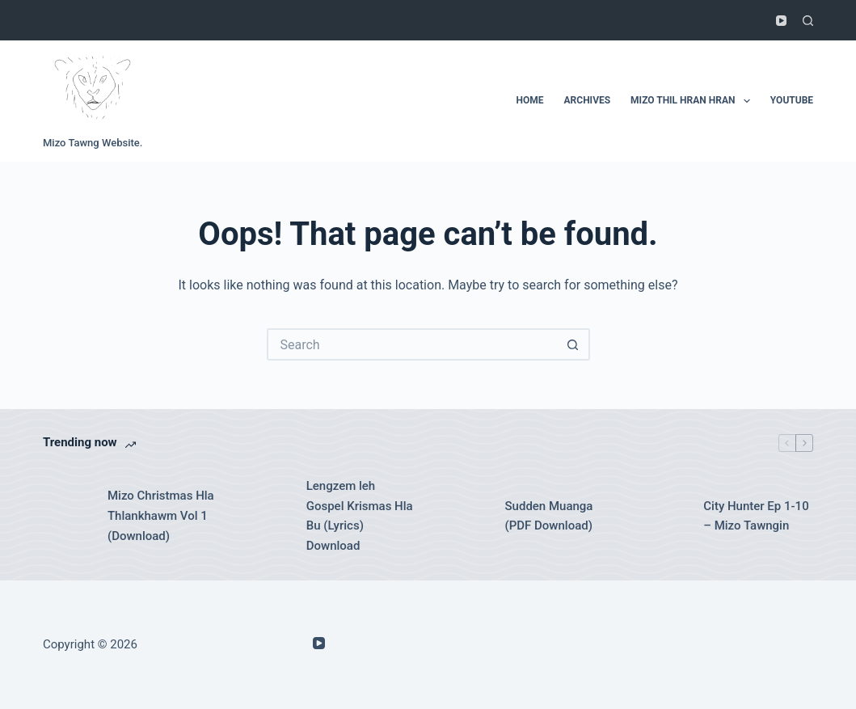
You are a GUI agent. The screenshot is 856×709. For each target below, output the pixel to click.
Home (530, 100)
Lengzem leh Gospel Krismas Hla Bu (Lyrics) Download (359, 516)
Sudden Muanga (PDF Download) (549, 516)
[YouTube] (781, 20)
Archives (587, 100)
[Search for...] (412, 344)
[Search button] (574, 344)
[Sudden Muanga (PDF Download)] (465, 516)
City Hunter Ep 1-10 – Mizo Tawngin (755, 516)
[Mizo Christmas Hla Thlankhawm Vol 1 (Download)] (67, 516)
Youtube (791, 100)
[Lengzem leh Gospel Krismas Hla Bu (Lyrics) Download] (266, 516)
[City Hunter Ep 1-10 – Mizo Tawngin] (663, 516)
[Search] (808, 20)
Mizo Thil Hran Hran (693, 101)
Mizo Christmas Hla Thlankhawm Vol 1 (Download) (161, 515)
